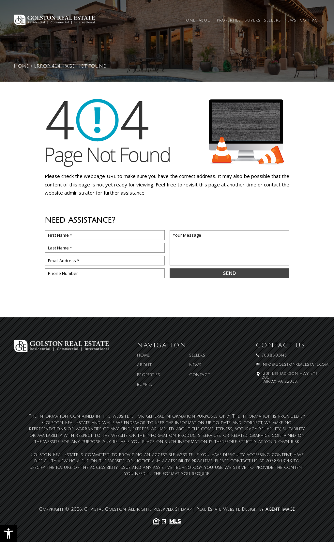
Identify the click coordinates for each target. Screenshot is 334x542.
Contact (310, 21)
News (290, 21)
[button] (8, 533)
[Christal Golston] (54, 22)
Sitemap (183, 509)
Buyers (253, 21)
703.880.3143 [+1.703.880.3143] (274, 356)
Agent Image (280, 509)
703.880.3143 (279, 461)
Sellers (272, 21)
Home (189, 21)
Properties (229, 21)
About (206, 21)
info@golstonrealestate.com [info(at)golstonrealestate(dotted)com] (295, 365)
